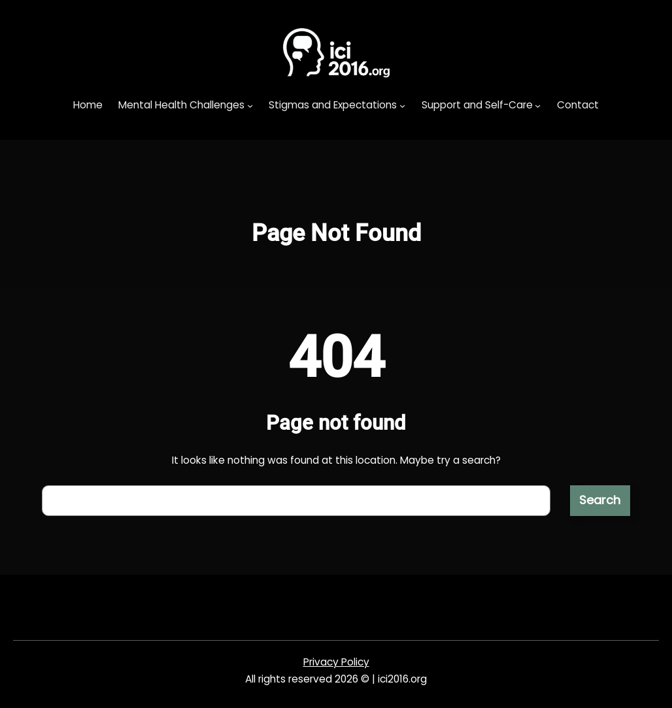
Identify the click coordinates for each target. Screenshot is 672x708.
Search (599, 500)
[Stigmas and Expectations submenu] (402, 105)
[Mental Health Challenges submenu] (250, 105)
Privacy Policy (336, 662)
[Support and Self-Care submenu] (538, 105)
